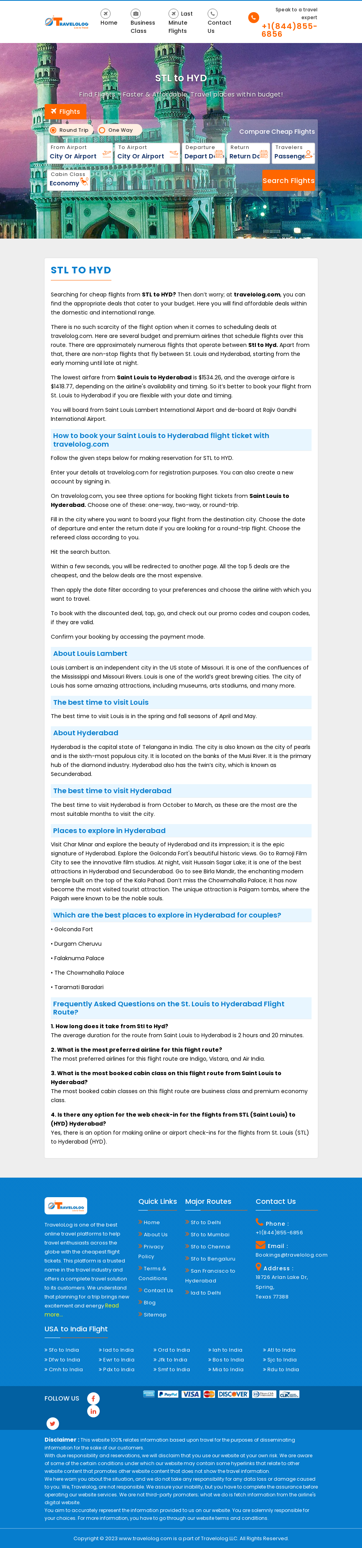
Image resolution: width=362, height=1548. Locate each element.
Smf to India (172, 1369)
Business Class (143, 22)
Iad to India (116, 1350)
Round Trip (71, 130)
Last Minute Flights (180, 22)
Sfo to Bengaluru (210, 1258)
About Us (153, 1234)
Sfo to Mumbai (207, 1234)
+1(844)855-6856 (290, 30)
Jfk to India (170, 1359)
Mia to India (226, 1369)
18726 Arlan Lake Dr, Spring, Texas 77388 (282, 1286)
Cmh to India (64, 1369)
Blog (147, 1302)
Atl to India (279, 1350)
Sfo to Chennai (208, 1246)
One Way (118, 130)
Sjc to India (280, 1359)
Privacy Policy (151, 1251)
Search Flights (289, 180)
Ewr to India (116, 1359)
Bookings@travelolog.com (287, 1255)
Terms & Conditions (153, 1273)
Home (108, 18)
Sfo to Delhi (203, 1222)
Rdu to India (281, 1369)
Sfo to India (62, 1350)
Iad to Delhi (203, 1293)
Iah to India (225, 1350)
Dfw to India (63, 1359)
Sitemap (152, 1314)
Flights (65, 111)
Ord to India (172, 1350)
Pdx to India (116, 1369)
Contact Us (219, 22)
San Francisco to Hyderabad (210, 1275)
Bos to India (226, 1359)
